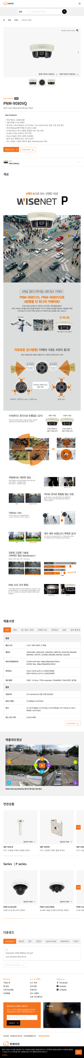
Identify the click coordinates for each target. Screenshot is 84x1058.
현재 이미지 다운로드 (48, 74)
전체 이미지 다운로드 (69, 74)
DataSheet (28, 149)
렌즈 (15, 630)
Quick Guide (51, 941)
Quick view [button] (29, 842)
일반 (64, 630)
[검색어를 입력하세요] (46, 11)
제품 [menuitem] (20, 11)
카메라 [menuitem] (16, 20)
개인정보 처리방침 (22, 1009)
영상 (7, 630)
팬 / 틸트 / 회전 (27, 630)
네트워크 (54, 630)
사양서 (76, 941)
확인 (78, 1052)
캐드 (30, 941)
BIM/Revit (65, 941)
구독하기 (13, 1023)
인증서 (38, 941)
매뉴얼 (21, 941)
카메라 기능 (42, 630)
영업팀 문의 (11, 149)
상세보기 (5, 1055)
